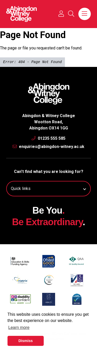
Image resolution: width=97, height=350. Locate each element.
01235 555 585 (48, 138)
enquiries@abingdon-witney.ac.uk (48, 146)
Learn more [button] (18, 327)
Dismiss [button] (25, 341)
